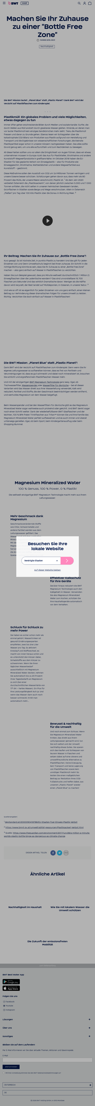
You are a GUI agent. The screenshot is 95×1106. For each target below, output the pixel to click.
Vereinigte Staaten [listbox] (33, 561)
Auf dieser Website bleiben (47, 570)
